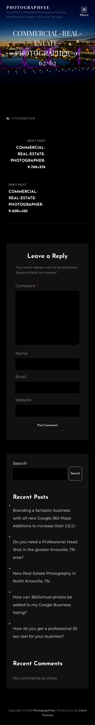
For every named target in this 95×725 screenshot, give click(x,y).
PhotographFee (28, 7)
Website (23, 400)
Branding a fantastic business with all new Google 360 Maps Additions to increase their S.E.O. (44, 518)
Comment (26, 286)
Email (21, 376)
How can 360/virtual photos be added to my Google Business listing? (42, 605)
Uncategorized (23, 118)
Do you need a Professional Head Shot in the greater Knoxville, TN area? (45, 550)
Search (20, 463)
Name (21, 353)
